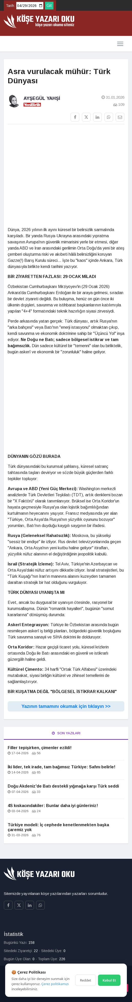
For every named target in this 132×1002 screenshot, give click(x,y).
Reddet (85, 980)
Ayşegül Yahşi (42, 98)
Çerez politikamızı (55, 984)
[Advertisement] (66, 175)
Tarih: (10, 6)
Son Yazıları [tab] (66, 733)
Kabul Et (109, 980)
